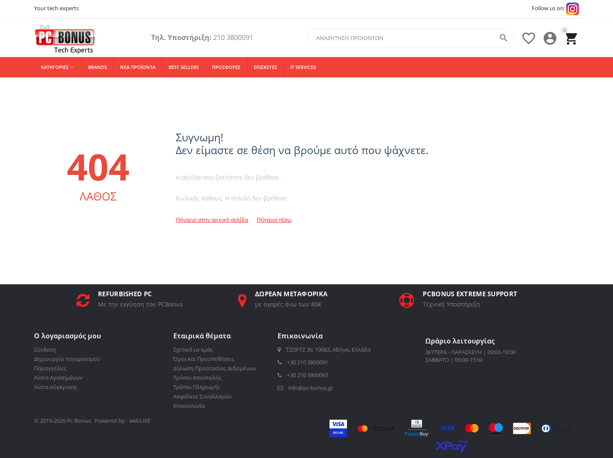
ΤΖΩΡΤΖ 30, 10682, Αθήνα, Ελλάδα (324, 349)
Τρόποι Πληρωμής (196, 387)
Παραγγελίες (50, 368)
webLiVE (139, 420)
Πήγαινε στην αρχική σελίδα (212, 219)
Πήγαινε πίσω (274, 219)
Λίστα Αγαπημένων (58, 377)
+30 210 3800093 (303, 375)
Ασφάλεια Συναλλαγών (202, 396)
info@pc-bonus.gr (305, 388)
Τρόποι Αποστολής (197, 377)
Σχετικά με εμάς (193, 349)
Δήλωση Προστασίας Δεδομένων (214, 368)
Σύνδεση (45, 349)
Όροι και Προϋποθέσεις (203, 359)
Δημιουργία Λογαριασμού (67, 359)
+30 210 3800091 (303, 362)
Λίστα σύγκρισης (55, 387)
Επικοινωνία (189, 405)
